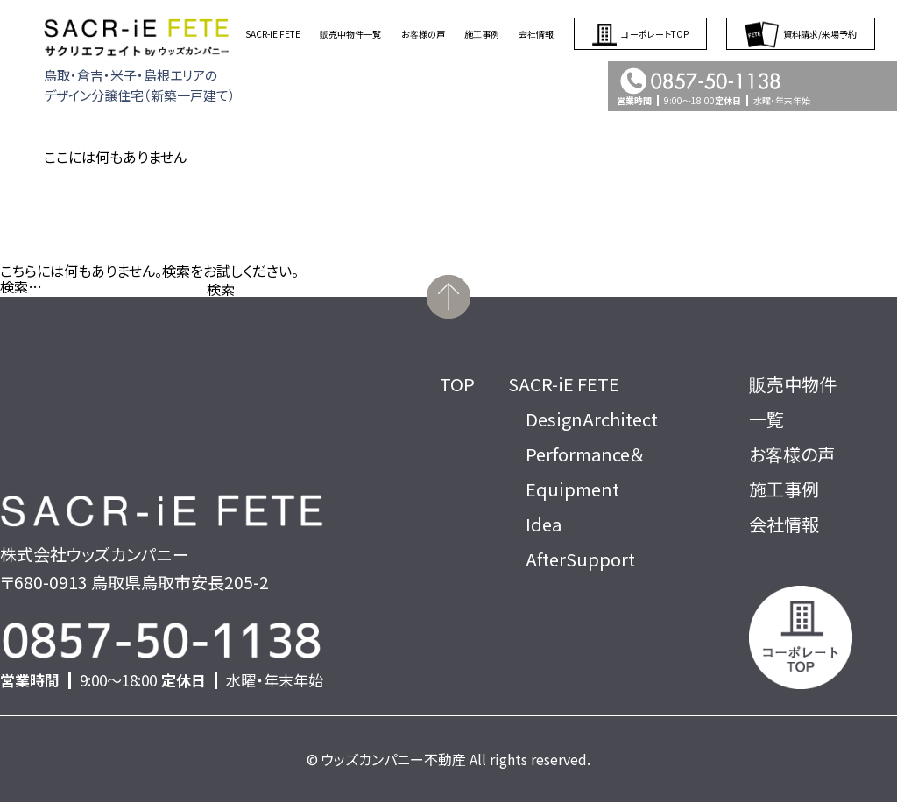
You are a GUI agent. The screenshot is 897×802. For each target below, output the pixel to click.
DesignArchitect (592, 419)
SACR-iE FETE (272, 33)
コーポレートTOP (640, 33)
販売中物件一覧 (350, 33)
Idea (544, 524)
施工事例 (481, 33)
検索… (21, 286)
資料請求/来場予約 (801, 33)
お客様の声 (423, 33)
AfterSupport (580, 559)
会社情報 (536, 33)
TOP (457, 384)
